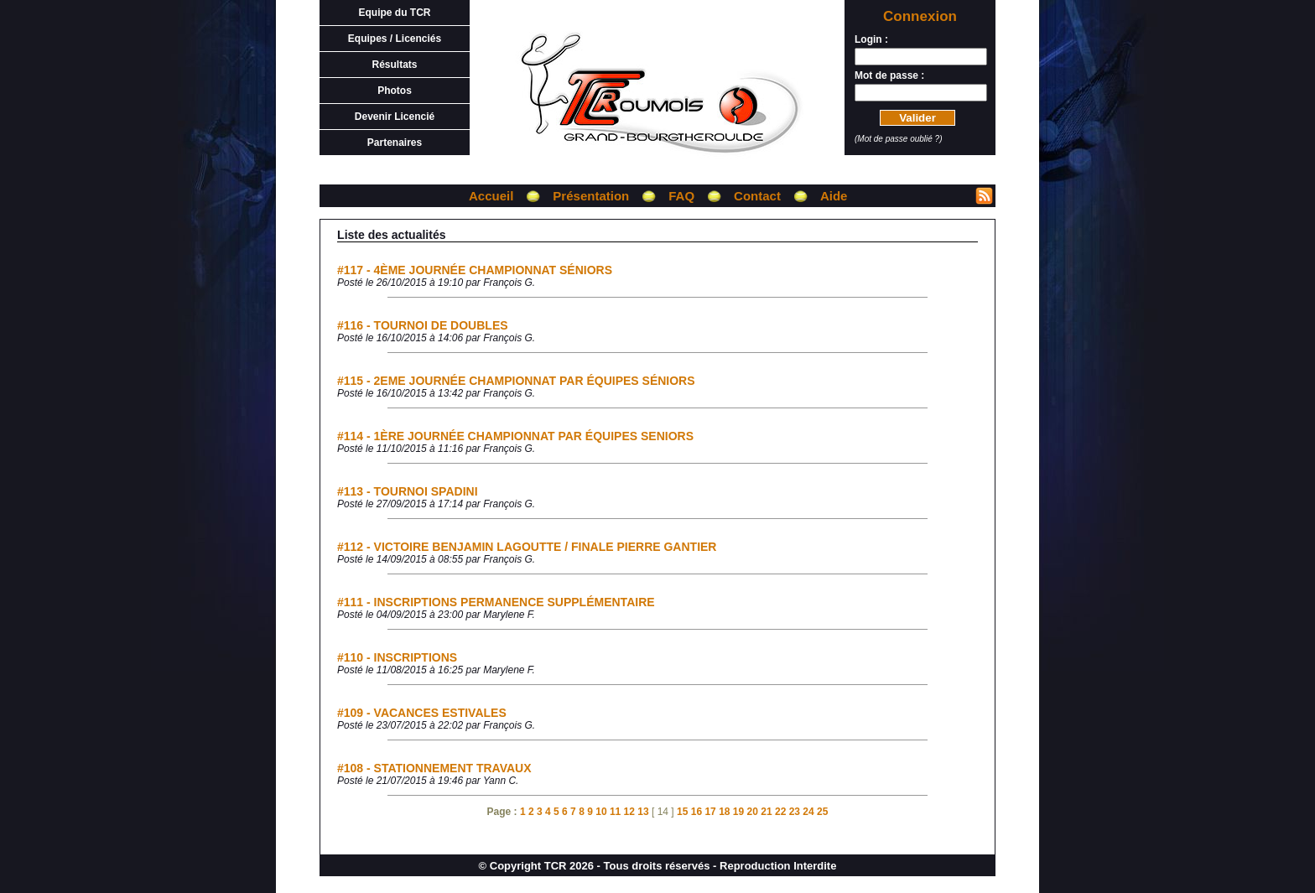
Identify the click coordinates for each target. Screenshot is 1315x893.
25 (822, 812)
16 (696, 812)
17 (709, 812)
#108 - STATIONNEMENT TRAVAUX (434, 768)
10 (600, 812)
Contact (757, 196)
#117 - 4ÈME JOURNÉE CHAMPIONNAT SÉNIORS (474, 270)
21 (766, 812)
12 (629, 812)
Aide (834, 196)
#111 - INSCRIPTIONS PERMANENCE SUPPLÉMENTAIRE (496, 602)
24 (808, 812)
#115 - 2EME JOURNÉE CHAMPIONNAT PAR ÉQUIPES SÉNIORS (516, 380)
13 (642, 812)
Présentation (591, 196)
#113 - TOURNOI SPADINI (407, 491)
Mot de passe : (889, 75)
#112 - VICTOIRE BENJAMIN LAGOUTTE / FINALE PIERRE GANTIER (526, 546)
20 (752, 812)
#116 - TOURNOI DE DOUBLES (422, 325)
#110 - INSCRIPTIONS (397, 657)
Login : (871, 39)
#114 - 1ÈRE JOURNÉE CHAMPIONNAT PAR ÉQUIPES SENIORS (515, 436)
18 (724, 812)
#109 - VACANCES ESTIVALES (422, 712)
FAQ (681, 196)
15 (682, 812)
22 (780, 812)
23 (794, 812)
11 (615, 812)
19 (738, 812)
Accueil (491, 196)
